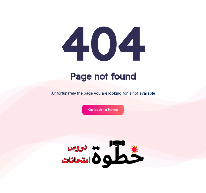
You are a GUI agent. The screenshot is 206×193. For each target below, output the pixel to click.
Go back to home (103, 109)
